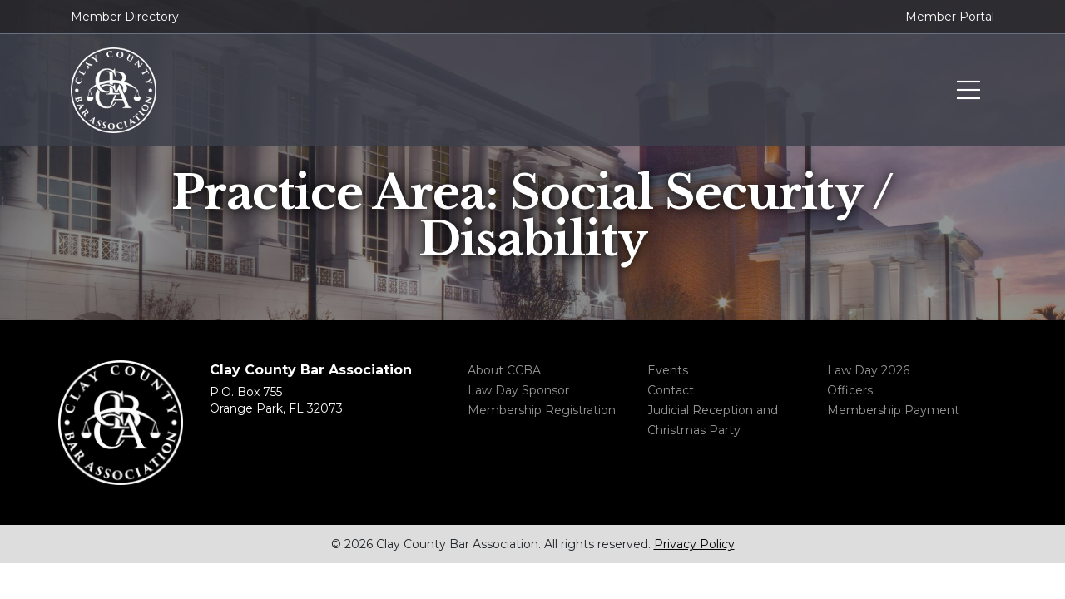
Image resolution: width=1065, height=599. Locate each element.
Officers (850, 390)
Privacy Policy (694, 544)
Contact (670, 390)
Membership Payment (893, 410)
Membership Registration (542, 410)
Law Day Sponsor (518, 390)
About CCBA (504, 370)
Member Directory (125, 16)
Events (667, 370)
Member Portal (949, 16)
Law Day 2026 (868, 370)
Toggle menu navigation (968, 90)
